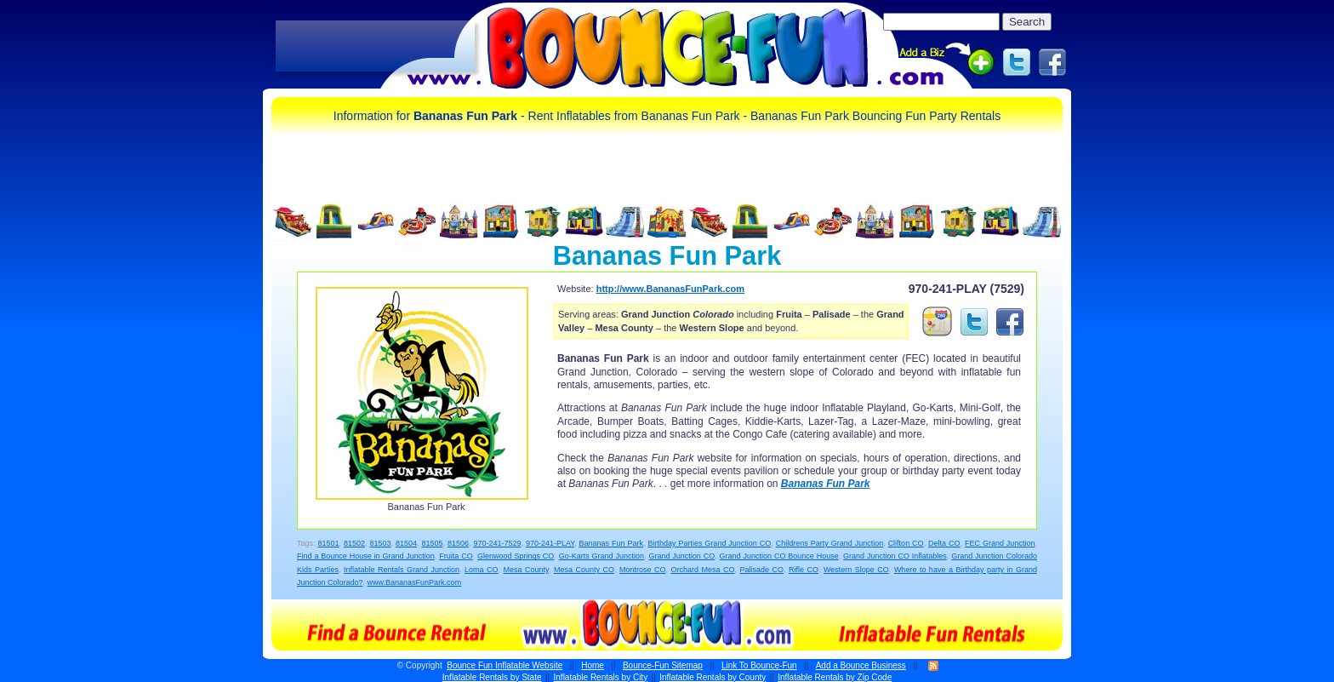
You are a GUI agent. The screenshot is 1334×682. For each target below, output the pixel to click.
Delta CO (944, 543)
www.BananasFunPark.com (415, 582)
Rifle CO (803, 569)
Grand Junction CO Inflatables (895, 556)
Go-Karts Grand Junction (601, 556)
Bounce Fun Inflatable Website (504, 665)
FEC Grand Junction (1000, 543)
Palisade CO (762, 569)
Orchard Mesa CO (702, 569)
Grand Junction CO (681, 556)
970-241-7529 (497, 543)
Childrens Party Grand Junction (829, 543)
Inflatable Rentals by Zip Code (835, 677)
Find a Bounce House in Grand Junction (366, 556)
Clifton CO (906, 543)
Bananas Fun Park (825, 484)
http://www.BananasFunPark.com (670, 289)
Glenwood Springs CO (515, 556)
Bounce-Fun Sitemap (663, 665)
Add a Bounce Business (861, 665)
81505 (431, 543)
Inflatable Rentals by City (601, 677)
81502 (354, 543)
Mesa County (526, 569)
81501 (328, 543)
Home (592, 665)
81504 (406, 543)
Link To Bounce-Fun (759, 665)
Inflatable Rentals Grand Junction (401, 569)
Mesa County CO (584, 569)
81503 (380, 543)
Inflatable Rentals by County (712, 677)
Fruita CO (455, 556)
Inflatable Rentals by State (492, 677)
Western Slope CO (856, 569)
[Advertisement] (375, 46)
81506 (458, 543)
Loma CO (482, 569)
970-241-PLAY (550, 543)
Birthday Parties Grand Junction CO (709, 543)
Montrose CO (642, 569)
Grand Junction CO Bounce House (779, 556)
